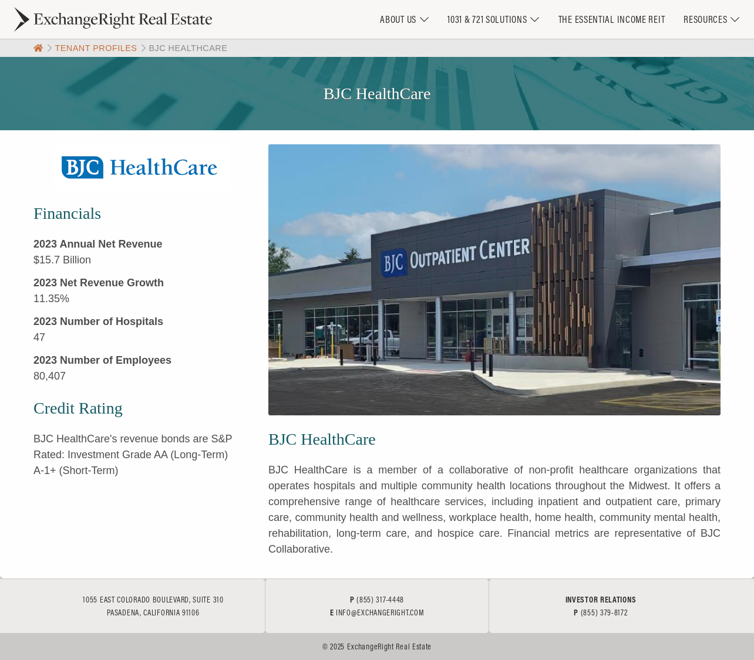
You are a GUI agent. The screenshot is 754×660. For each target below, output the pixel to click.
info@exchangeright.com (380, 612)
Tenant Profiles (96, 48)
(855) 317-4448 (380, 599)
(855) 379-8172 (604, 612)
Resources (705, 19)
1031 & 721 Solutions (487, 19)
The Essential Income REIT (611, 19)
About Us (398, 19)
